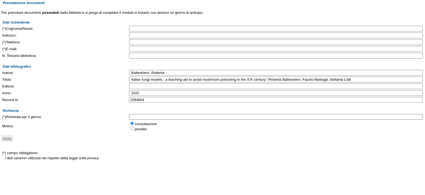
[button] (7, 138)
